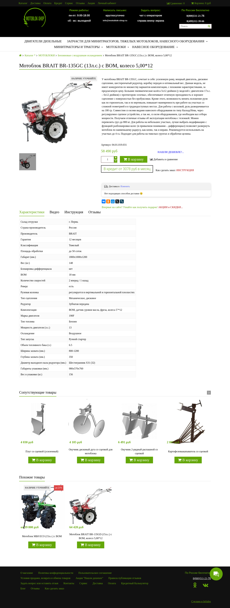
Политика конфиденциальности (55, 573)
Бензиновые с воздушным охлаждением (80, 55)
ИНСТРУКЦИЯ (185, 170)
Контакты (69, 583)
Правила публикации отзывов (124, 578)
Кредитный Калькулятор (134, 583)
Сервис (69, 3)
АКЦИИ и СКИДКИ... (170, 207)
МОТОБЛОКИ (116, 47)
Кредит (58, 3)
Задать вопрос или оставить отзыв (39, 583)
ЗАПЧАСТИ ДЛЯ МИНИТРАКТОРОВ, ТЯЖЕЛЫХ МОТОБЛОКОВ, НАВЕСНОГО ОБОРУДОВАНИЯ (135, 41)
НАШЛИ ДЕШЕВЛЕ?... (171, 152)
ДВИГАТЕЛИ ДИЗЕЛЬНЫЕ (43, 41)
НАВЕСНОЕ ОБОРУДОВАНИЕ (153, 47)
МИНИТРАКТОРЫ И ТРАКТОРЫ (77, 47)
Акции (91, 3)
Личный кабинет (107, 3)
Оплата (47, 3)
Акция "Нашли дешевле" (89, 578)
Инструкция (73, 212)
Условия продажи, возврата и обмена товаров (45, 578)
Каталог (23, 3)
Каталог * (30, 55)
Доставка (35, 3)
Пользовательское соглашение (95, 573)
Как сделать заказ (54, 588)
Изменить (125, 186)
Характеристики (31, 212)
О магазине (26, 573)
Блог (23, 588)
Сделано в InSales (201, 601)
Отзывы (80, 3)
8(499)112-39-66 (195, 21)
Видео (54, 212)
